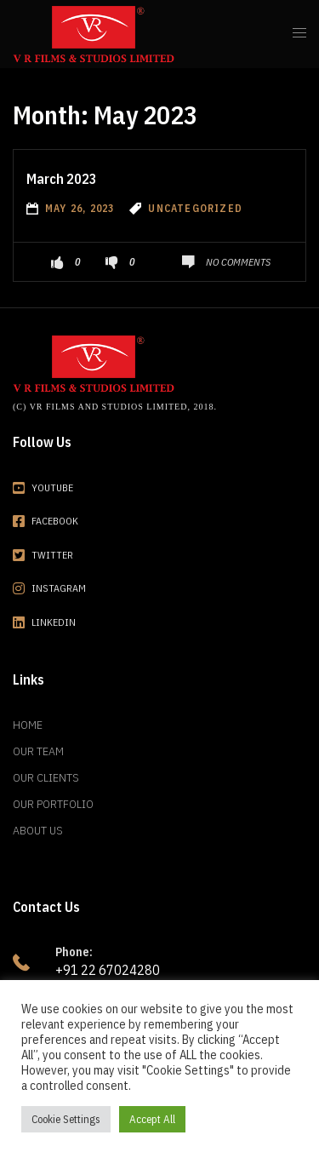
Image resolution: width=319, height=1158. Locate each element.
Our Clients (46, 777)
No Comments (238, 261)
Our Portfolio (53, 803)
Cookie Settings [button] (65, 1119)
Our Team (38, 751)
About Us (38, 830)
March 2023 (61, 178)
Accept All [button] (152, 1119)
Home (28, 724)
